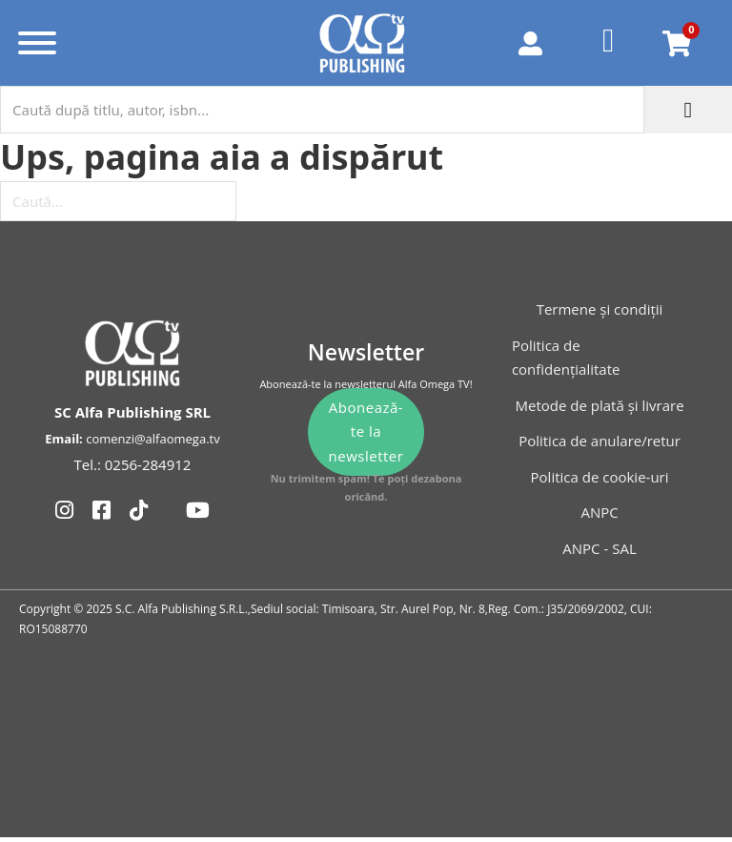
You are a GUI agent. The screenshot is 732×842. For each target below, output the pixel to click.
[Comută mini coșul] (676, 43)
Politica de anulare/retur (599, 440)
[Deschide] (37, 42)
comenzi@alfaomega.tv (152, 438)
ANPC (599, 512)
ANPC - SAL (599, 548)
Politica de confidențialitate (566, 358)
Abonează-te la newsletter (366, 431)
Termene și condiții (600, 308)
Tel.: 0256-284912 (133, 464)
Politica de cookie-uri (600, 476)
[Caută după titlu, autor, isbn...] (322, 109)
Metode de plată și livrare (599, 405)
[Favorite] (609, 43)
